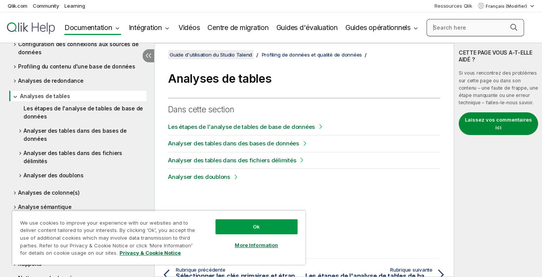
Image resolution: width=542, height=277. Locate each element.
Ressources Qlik (453, 6)
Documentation (88, 27)
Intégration (145, 27)
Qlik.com (17, 6)
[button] (514, 27)
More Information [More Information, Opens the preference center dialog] (256, 245)
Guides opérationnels (378, 27)
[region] (158, 237)
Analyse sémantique (45, 207)
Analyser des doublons (54, 175)
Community (46, 6)
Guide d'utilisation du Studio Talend (211, 55)
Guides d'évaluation (307, 27)
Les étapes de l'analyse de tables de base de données (83, 112)
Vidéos (189, 27)
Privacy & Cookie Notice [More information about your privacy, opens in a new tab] (150, 253)
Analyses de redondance (51, 80)
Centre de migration (237, 27)
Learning (74, 6)
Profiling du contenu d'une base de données (76, 66)
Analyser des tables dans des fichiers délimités (73, 157)
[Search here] (475, 28)
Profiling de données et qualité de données (312, 55)
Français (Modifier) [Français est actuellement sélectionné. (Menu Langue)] (507, 6)
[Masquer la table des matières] (148, 55)
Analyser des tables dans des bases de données (75, 134)
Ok (256, 227)
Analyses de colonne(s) (49, 192)
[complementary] (498, 160)
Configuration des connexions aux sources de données (78, 48)
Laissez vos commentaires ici (498, 123)
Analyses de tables (45, 96)
